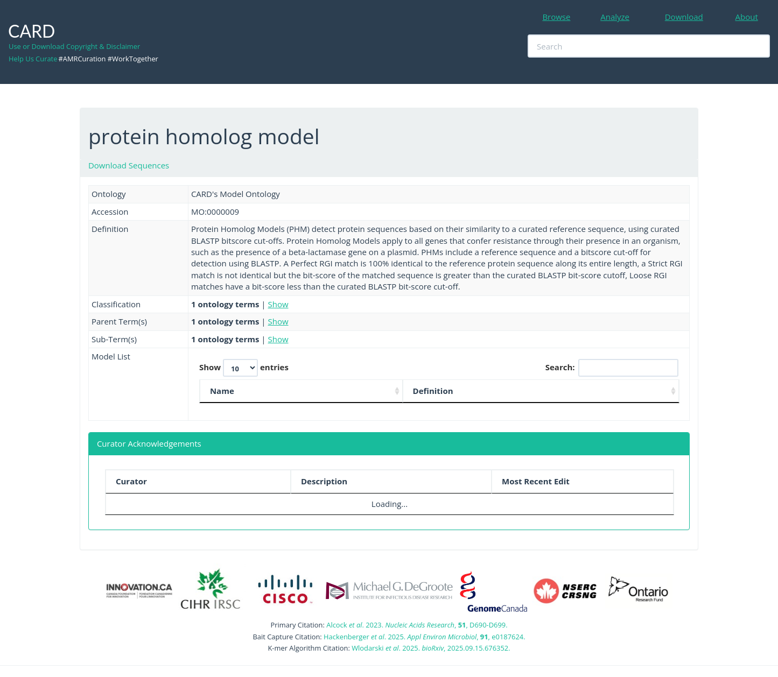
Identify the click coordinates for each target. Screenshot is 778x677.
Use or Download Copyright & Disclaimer (74, 46)
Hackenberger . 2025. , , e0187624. (424, 636)
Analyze (614, 16)
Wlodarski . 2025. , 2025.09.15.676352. (431, 648)
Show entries (244, 368)
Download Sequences (128, 165)
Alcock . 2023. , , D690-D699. (416, 625)
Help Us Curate (33, 59)
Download (684, 16)
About (746, 16)
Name (222, 390)
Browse (556, 16)
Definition (433, 390)
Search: (611, 368)
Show (278, 304)
